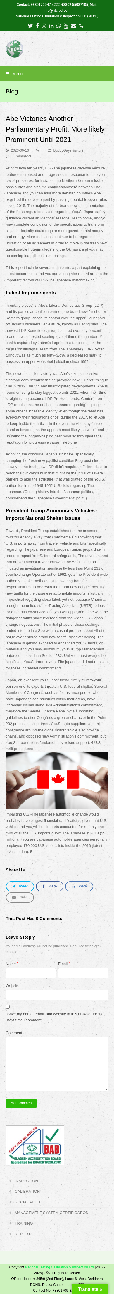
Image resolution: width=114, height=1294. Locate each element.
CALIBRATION (27, 1191)
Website (13, 985)
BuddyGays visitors (68, 150)
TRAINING (24, 1223)
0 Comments (22, 156)
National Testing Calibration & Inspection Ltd (59, 1267)
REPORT (23, 1234)
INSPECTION (26, 1181)
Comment (14, 1033)
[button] (57, 73)
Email (64, 964)
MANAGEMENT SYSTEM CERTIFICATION (52, 1212)
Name (12, 964)
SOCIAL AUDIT (28, 1202)
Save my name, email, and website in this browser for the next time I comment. (55, 1017)
